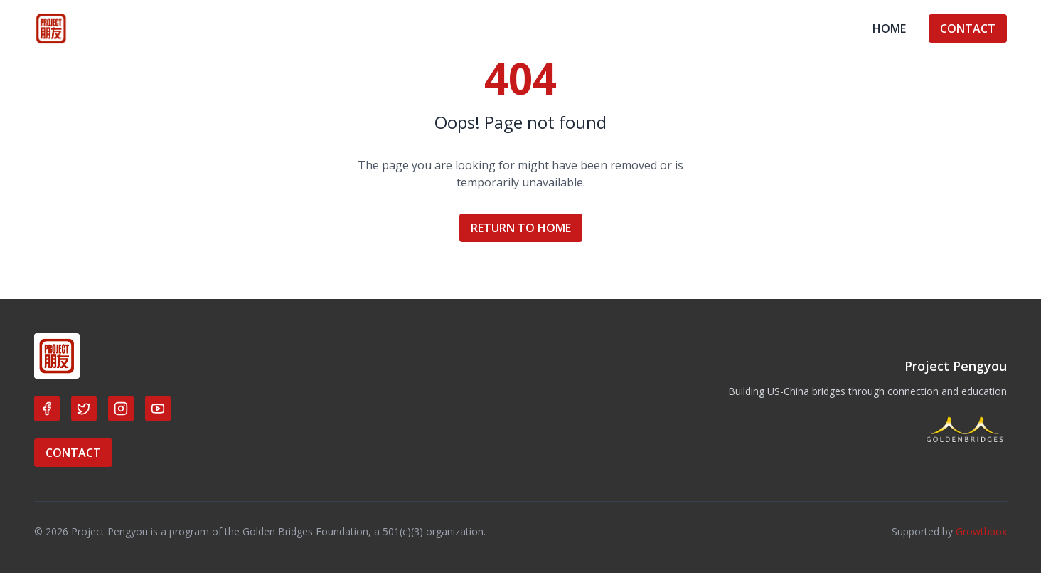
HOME (889, 28)
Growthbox (981, 531)
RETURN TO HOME (521, 228)
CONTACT (967, 28)
